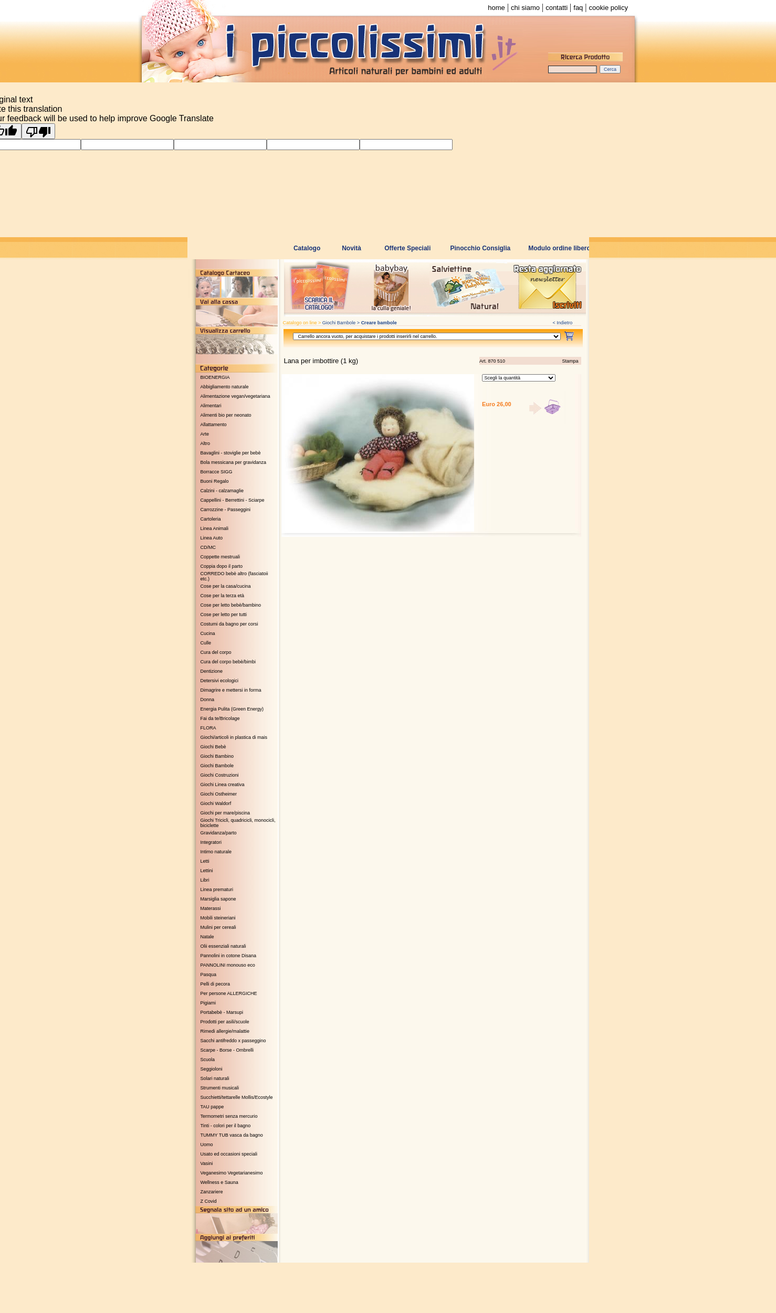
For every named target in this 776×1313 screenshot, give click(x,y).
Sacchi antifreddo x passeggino (233, 1040)
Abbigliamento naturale (225, 386)
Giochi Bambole (217, 765)
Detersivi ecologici (220, 680)
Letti (205, 861)
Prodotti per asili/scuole (225, 1021)
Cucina (208, 633)
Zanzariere (212, 1191)
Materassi (211, 908)
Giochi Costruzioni (220, 775)
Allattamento (214, 424)
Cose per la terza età (223, 595)
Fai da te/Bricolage (220, 718)
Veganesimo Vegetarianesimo (232, 1173)
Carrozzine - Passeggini (226, 509)
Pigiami (208, 1002)
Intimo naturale (216, 851)
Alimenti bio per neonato (226, 415)
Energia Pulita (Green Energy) (232, 709)
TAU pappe (212, 1106)
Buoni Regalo (215, 481)
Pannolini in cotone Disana (229, 955)
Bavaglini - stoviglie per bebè (231, 453)
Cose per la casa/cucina (226, 586)
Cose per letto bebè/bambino (231, 605)
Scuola (208, 1059)
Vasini (207, 1163)
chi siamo (525, 8)
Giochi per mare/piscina (225, 813)
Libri (205, 880)
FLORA (208, 727)
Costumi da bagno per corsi (229, 624)
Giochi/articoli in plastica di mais (234, 737)
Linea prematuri (217, 889)
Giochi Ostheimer (219, 794)
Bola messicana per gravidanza (234, 462)
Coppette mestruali (220, 556)
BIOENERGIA (215, 377)
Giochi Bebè (213, 746)
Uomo (207, 1144)
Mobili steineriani (218, 917)
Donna (208, 699)
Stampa (570, 361)
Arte (205, 434)
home (496, 8)
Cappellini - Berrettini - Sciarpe (233, 500)
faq (578, 8)
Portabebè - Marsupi (222, 1012)
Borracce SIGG (217, 471)
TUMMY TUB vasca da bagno (232, 1135)
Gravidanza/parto (219, 832)
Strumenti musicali (220, 1087)
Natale (207, 936)
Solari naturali (215, 1078)
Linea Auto (212, 538)
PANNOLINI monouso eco (228, 965)
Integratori (211, 842)
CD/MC (208, 547)
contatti (557, 8)
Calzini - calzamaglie (222, 490)
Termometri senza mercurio (229, 1116)
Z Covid (209, 1201)
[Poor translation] (38, 131)
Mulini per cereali (218, 927)
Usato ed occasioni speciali (229, 1154)
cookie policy (608, 8)
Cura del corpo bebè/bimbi (228, 661)
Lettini (207, 870)
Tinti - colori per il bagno (226, 1125)
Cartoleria (211, 519)
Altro (206, 443)
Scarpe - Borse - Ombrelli (227, 1050)
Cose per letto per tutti (224, 614)
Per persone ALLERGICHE (229, 993)
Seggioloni (212, 1069)
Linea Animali (215, 528)
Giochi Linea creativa (223, 784)
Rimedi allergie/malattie (225, 1031)
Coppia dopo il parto (222, 566)
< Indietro (563, 322)
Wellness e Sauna (219, 1182)
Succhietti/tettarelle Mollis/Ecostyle (237, 1097)
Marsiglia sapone (218, 899)
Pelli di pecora (215, 984)
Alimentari (211, 405)
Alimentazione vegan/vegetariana (235, 396)
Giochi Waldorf (216, 803)
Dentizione (212, 671)
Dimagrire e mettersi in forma (231, 690)
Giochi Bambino (217, 756)
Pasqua (209, 974)
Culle (206, 642)
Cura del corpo (216, 652)
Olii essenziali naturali (223, 946)
